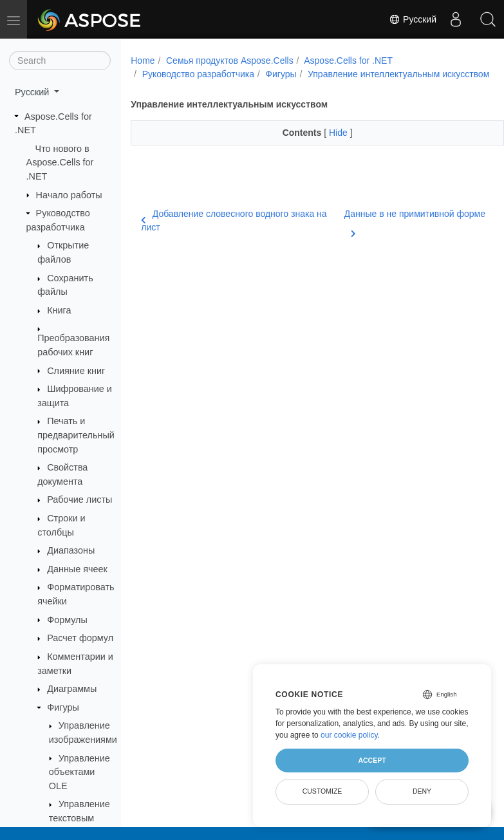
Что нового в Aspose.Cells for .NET (60, 163)
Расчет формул (80, 638)
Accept (372, 760)
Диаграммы (72, 689)
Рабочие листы (79, 499)
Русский (412, 19)
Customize (322, 791)
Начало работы (69, 195)
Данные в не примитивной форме (384, 235)
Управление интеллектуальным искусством (233, 87)
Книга (59, 310)
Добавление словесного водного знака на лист (233, 234)
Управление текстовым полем (79, 818)
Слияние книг (76, 371)
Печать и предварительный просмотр (76, 435)
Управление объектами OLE (79, 772)
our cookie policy (349, 735)
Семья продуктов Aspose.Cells (230, 60)
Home (142, 60)
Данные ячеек (77, 569)
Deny (422, 791)
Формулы (67, 620)
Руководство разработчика (198, 74)
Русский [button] (33, 92)
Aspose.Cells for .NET (348, 60)
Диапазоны (71, 550)
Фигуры (63, 707)
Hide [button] (326, 146)
